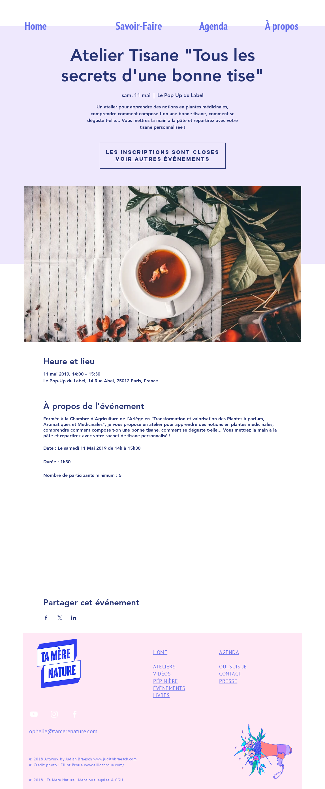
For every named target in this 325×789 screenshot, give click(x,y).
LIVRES (161, 695)
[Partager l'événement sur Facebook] (46, 618)
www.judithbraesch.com (115, 759)
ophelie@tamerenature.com (63, 731)
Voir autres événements (163, 159)
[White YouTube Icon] (34, 714)
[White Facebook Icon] (74, 714)
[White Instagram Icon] (54, 714)
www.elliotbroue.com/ (104, 764)
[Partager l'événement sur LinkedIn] (73, 618)
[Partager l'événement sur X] (60, 618)
